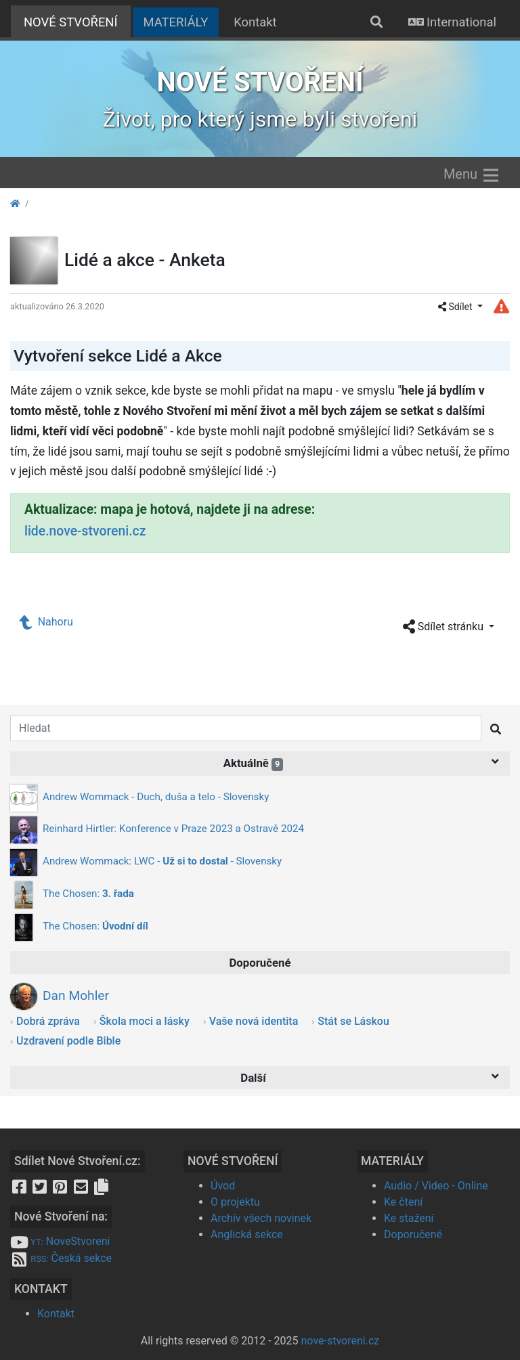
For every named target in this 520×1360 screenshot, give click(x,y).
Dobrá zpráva (48, 1021)
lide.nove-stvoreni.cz (85, 531)
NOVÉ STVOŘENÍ (77, 20)
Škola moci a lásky (145, 1021)
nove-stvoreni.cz (340, 1340)
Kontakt (255, 22)
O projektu (235, 1202)
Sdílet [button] (456, 306)
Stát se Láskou (353, 1021)
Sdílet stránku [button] (444, 627)
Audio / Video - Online (436, 1185)
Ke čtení (403, 1202)
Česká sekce (61, 1258)
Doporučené (413, 1234)
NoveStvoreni (60, 1241)
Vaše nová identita (254, 1021)
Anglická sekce (247, 1234)
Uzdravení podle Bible (68, 1040)
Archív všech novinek (261, 1218)
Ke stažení (409, 1218)
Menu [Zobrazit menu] (472, 175)
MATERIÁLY (176, 22)
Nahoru (46, 621)
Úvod (223, 1185)
